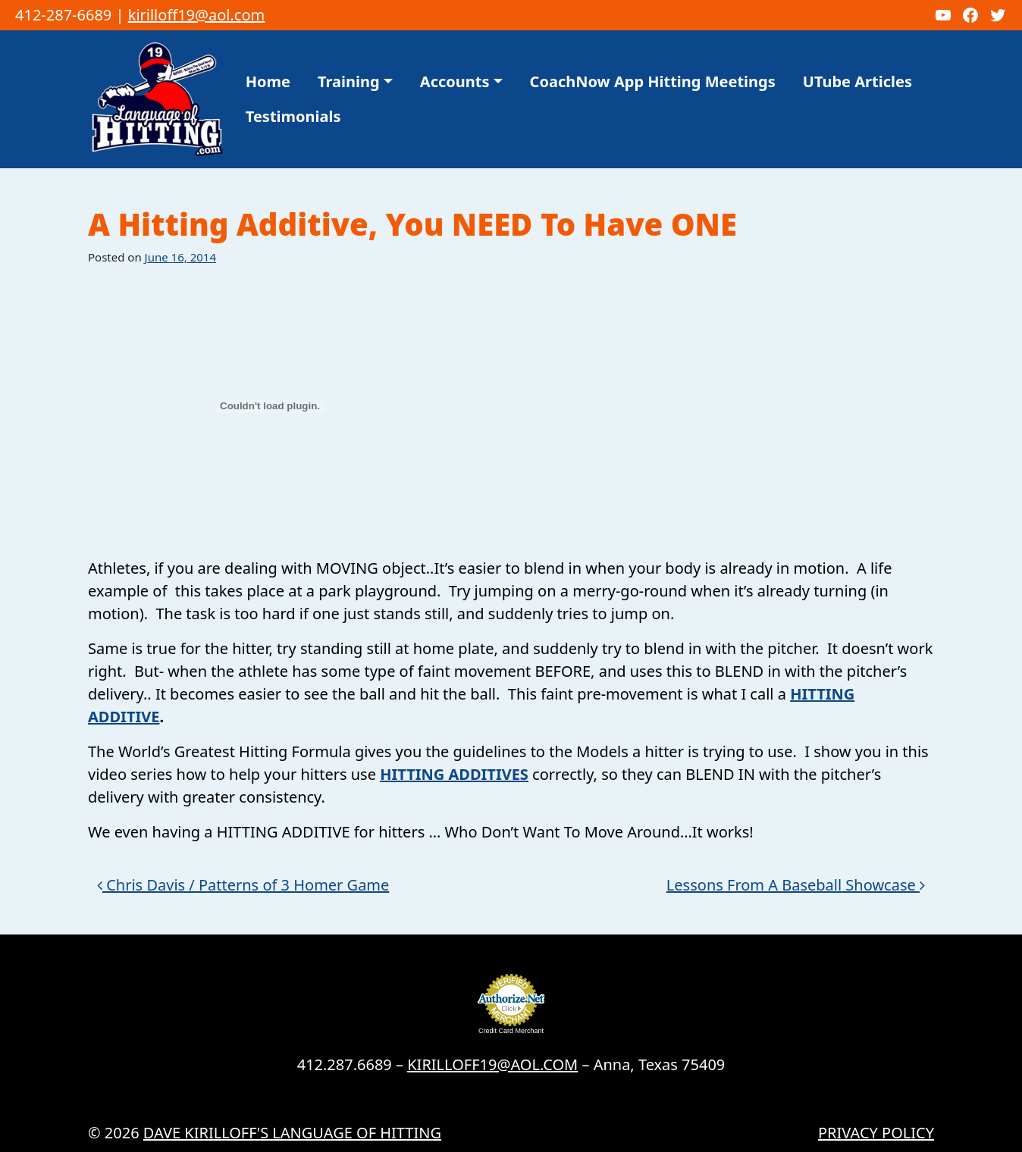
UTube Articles (857, 81)
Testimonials (293, 116)
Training (349, 81)
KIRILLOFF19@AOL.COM (492, 1064)
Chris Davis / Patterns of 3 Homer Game (243, 885)
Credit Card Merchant (511, 1031)
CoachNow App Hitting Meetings (653, 81)
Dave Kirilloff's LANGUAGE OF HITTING (292, 1132)
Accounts (455, 81)
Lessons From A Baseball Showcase (795, 885)
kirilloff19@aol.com (196, 15)
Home (268, 81)
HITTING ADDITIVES (454, 774)
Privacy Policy (876, 1132)
